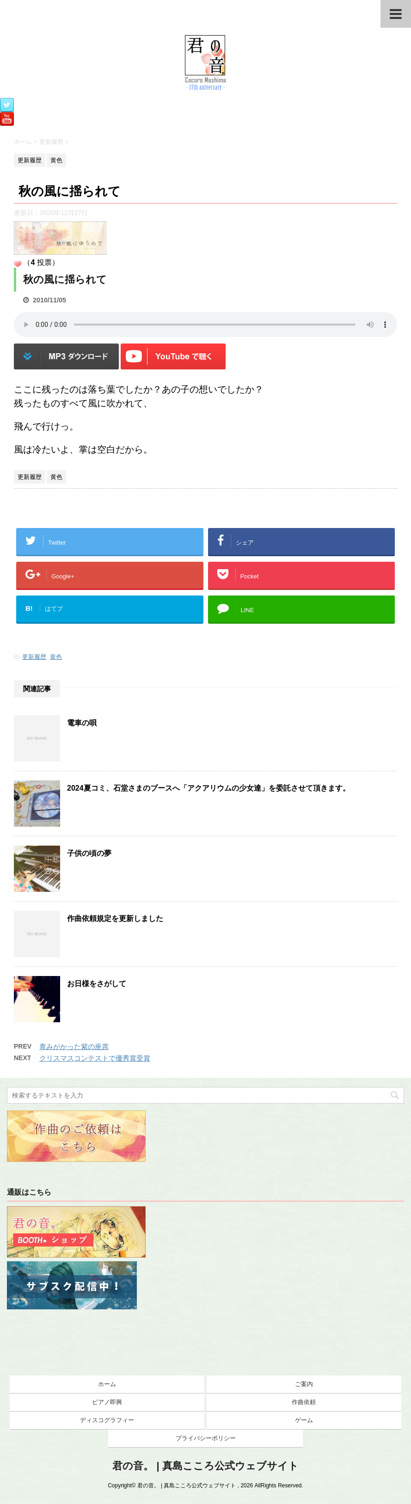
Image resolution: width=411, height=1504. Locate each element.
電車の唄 (82, 723)
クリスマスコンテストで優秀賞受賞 (94, 1058)
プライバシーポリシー (206, 1438)
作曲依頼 (304, 1402)
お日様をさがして (96, 984)
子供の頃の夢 (89, 853)
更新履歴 (34, 656)
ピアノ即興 (107, 1402)
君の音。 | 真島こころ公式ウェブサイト (205, 1466)
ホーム (107, 1384)
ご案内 (304, 1384)
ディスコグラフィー (107, 1420)
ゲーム (304, 1420)
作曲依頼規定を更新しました (115, 918)
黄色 (56, 656)
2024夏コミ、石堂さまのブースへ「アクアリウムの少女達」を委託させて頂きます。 (208, 788)
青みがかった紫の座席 (74, 1046)
